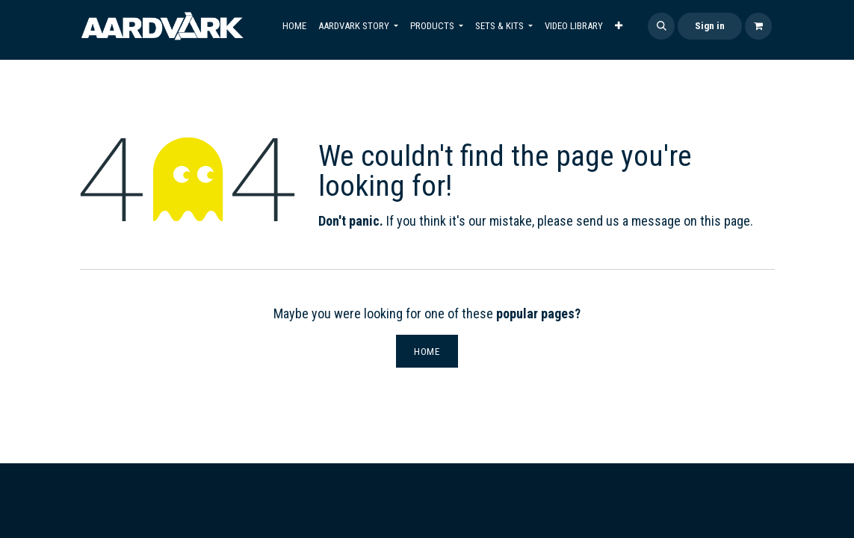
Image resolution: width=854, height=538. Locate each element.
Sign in (710, 25)
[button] (661, 26)
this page (725, 221)
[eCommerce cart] (758, 26)
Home (427, 351)
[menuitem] (294, 26)
